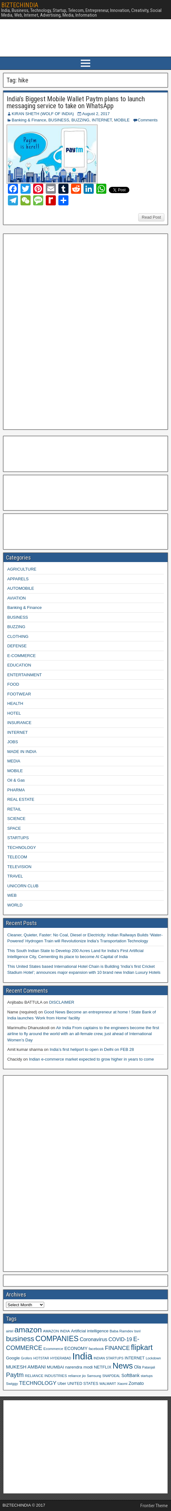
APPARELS (18, 579)
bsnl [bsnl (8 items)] (137, 1331)
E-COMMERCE (21, 655)
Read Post (151, 217)
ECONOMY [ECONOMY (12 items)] (75, 1348)
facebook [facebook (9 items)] (96, 1349)
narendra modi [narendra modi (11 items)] (78, 1367)
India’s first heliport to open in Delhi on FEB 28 (92, 1049)
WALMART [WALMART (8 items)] (107, 1384)
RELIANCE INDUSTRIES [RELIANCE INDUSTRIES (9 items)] (46, 1376)
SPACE (14, 828)
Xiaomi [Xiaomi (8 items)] (122, 1384)
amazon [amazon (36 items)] (28, 1329)
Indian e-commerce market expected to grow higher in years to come (91, 1059)
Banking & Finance (29, 120)
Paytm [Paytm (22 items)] (15, 1374)
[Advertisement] (53, 331)
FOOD (13, 684)
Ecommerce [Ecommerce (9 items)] (53, 1349)
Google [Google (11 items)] (13, 1358)
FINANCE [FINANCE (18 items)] (117, 1348)
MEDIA (13, 761)
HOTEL (14, 713)
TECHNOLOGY (21, 847)
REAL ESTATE (20, 799)
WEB (12, 895)
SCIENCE (16, 818)
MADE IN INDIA (21, 751)
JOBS (12, 741)
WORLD (14, 905)
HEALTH (15, 703)
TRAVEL (15, 876)
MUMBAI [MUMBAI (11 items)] (55, 1367)
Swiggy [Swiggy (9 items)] (12, 1383)
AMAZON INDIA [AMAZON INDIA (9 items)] (56, 1331)
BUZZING (80, 120)
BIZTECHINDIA (19, 5)
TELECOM (17, 857)
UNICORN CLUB (22, 886)
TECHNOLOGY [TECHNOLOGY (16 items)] (37, 1383)
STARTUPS (18, 837)
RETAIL (14, 809)
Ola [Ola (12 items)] (137, 1366)
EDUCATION (19, 665)
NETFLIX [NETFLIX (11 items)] (102, 1367)
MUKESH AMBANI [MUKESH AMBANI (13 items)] (26, 1366)
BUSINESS (58, 120)
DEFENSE (17, 646)
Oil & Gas (16, 780)
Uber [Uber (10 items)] (61, 1383)
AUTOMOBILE (20, 588)
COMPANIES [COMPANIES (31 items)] (57, 1339)
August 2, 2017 (95, 113)
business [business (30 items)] (20, 1339)
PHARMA (16, 790)
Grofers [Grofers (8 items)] (26, 1358)
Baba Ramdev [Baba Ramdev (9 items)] (121, 1331)
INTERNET (102, 120)
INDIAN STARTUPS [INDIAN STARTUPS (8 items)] (108, 1358)
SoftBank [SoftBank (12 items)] (130, 1375)
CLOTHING (17, 636)
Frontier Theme (154, 1505)
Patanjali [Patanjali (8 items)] (148, 1367)
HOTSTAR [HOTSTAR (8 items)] (41, 1358)
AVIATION (16, 598)
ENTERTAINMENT (24, 674)
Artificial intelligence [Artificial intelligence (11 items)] (90, 1331)
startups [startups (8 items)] (147, 1376)
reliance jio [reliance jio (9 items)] (77, 1376)
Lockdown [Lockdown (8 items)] (153, 1358)
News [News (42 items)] (123, 1365)
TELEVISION (19, 866)
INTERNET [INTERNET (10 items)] (134, 1358)
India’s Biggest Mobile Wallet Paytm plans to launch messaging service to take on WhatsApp (76, 102)
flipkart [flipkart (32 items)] (142, 1347)
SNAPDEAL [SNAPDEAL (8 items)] (111, 1376)
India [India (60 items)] (82, 1356)
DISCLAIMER (61, 1002)
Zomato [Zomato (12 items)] (136, 1383)
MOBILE (121, 120)
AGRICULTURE (21, 569)
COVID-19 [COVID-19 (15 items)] (120, 1339)
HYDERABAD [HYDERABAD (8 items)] (60, 1358)
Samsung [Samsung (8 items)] (94, 1376)
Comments (148, 120)
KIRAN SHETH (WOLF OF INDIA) (43, 113)
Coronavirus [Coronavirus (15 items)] (93, 1339)
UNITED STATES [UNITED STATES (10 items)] (82, 1383)
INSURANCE (19, 722)
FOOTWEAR (19, 694)
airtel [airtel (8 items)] (9, 1331)
